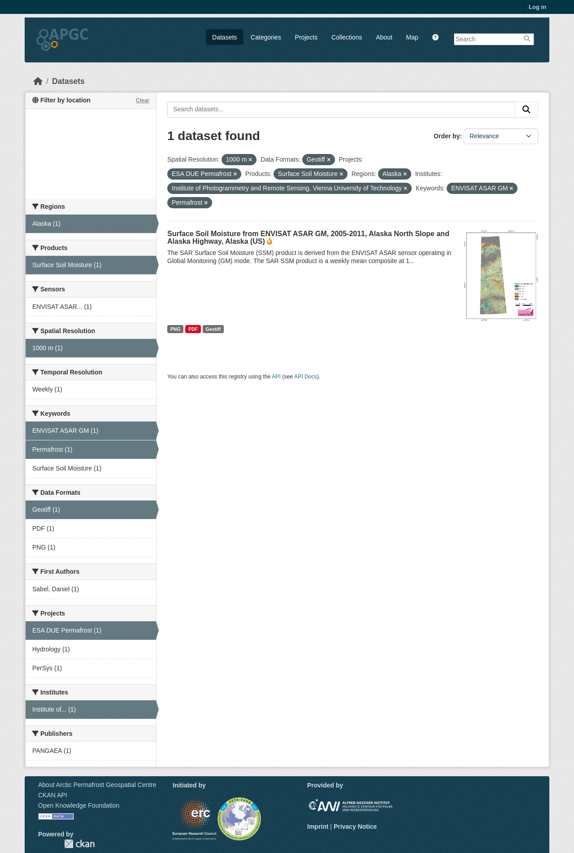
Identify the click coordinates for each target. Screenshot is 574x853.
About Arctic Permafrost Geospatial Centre (97, 784)
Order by (447, 136)
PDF (193, 329)
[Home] (38, 81)
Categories (266, 37)
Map (412, 37)
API (276, 377)
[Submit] (526, 109)
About (384, 37)
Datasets (224, 37)
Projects (306, 37)
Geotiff (213, 329)
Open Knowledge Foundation (78, 805)
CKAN (79, 844)
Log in (537, 7)
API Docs (305, 377)
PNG (175, 329)
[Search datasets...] (341, 109)
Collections (346, 37)
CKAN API (52, 795)
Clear (142, 100)
